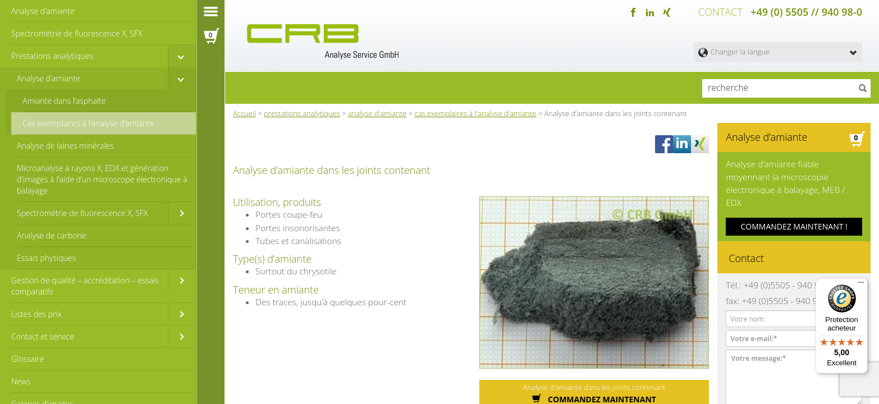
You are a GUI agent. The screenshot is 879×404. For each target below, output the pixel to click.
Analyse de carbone (51, 235)
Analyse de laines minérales (65, 145)
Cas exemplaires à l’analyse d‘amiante (88, 123)
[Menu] (861, 285)
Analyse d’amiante (43, 11)
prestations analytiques (302, 112)
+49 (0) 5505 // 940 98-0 (806, 11)
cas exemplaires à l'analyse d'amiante (475, 112)
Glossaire (27, 359)
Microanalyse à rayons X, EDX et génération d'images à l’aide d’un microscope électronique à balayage (102, 179)
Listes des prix (36, 314)
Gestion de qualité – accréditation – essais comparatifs (85, 286)
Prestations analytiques (52, 55)
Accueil (244, 112)
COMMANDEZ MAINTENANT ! (794, 207)
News (20, 381)
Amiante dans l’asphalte (64, 100)
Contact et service (42, 336)
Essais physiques (46, 257)
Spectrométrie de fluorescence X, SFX (76, 33)
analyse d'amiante (377, 112)
